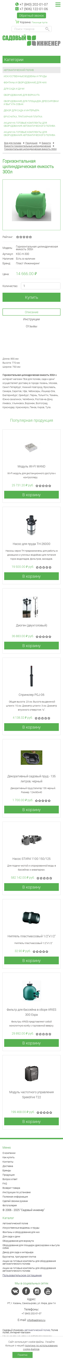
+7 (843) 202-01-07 (31, 4)
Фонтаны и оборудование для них (25, 82)
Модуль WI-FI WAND (31, 466)
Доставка (8, 1166)
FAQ (5, 1183)
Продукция (9, 1174)
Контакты (8, 1161)
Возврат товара (11, 1187)
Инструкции (31, 319)
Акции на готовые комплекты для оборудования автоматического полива (29, 124)
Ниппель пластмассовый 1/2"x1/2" (32, 936)
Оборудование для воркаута (22, 94)
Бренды (7, 1170)
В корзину (31, 494)
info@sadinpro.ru (36, 1320)
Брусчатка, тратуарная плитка (23, 116)
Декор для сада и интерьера (21, 110)
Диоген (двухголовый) (31, 625)
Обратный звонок (31, 15)
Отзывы (31, 326)
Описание (31, 312)
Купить (31, 297)
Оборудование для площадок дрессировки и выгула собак (31, 102)
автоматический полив (37, 1330)
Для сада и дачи (14, 88)
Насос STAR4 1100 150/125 (31, 859)
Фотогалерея (10, 1205)
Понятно (22, 1354)
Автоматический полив (19, 70)
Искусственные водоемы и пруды (25, 76)
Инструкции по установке (17, 1192)
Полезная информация (15, 1196)
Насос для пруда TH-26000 (31, 544)
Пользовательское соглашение (22, 1275)
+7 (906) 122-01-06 (31, 8)
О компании (9, 1153)
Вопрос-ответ (10, 1179)
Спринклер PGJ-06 (31, 695)
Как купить (9, 1157)
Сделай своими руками (15, 1201)
